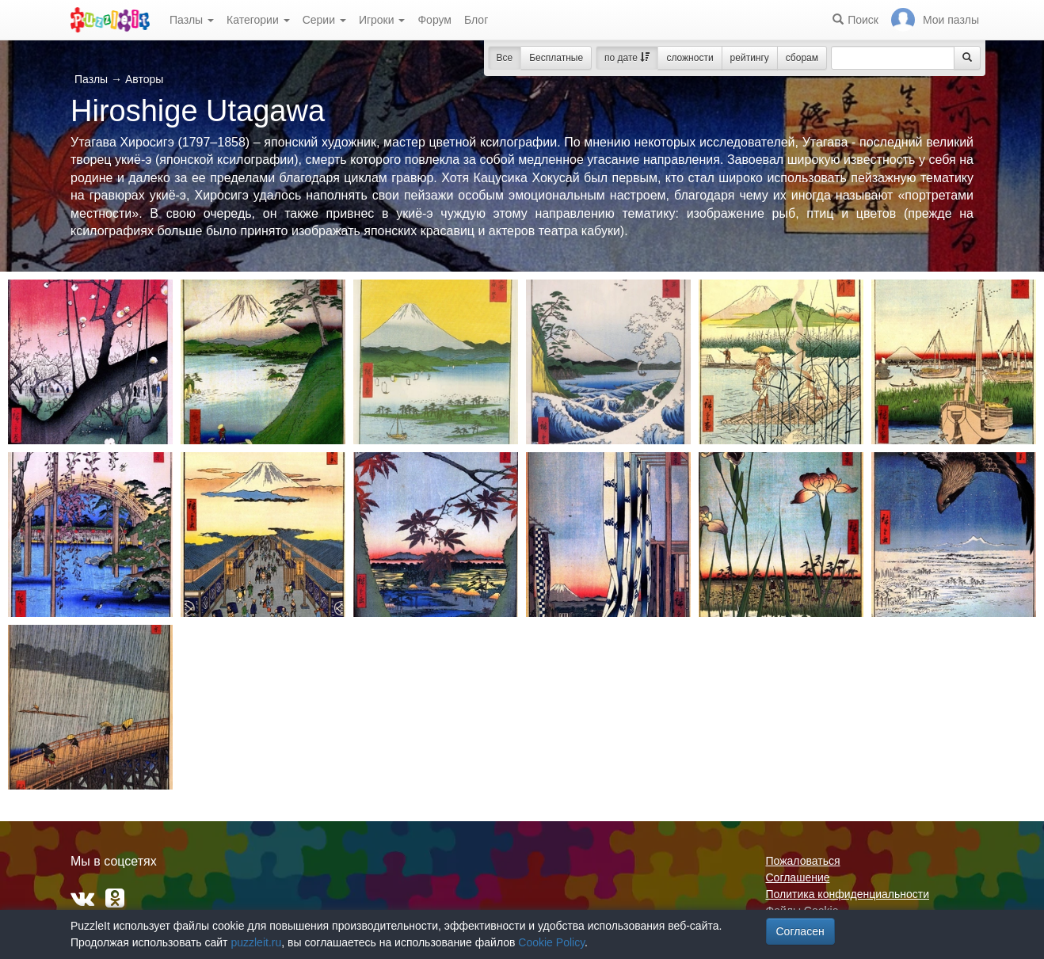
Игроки (382, 19)
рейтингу (749, 57)
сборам (802, 57)
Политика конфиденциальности (848, 894)
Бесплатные (556, 57)
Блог (476, 19)
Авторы (144, 79)
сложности (689, 57)
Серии (324, 19)
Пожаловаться (803, 860)
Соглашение (798, 877)
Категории (258, 19)
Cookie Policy (551, 942)
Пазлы (192, 19)
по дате (627, 57)
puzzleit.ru (256, 942)
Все (505, 57)
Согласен (800, 931)
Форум (434, 19)
